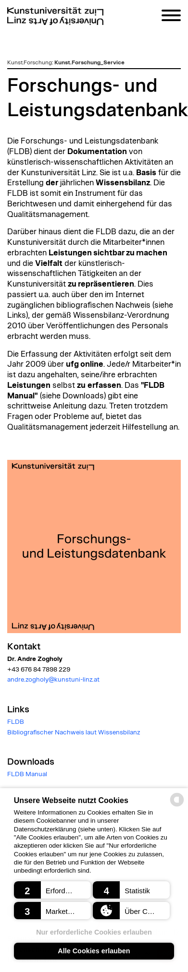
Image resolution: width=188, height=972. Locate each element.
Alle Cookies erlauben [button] (94, 951)
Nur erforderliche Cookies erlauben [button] (94, 932)
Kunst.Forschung (29, 62)
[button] (52, 890)
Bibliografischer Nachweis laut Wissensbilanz (73, 732)
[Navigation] (171, 17)
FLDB (15, 722)
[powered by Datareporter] (177, 805)
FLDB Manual (27, 774)
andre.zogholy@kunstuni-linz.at (53, 679)
